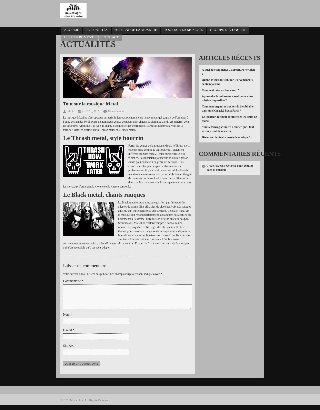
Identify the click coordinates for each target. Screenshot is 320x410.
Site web (68, 350)
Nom (67, 319)
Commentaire (73, 281)
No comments (116, 111)
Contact (110, 37)
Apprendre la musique (136, 30)
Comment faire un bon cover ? (220, 90)
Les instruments (79, 37)
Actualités (97, 30)
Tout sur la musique (183, 30)
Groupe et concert (228, 30)
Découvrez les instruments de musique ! (226, 137)
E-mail (68, 335)
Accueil (71, 30)
